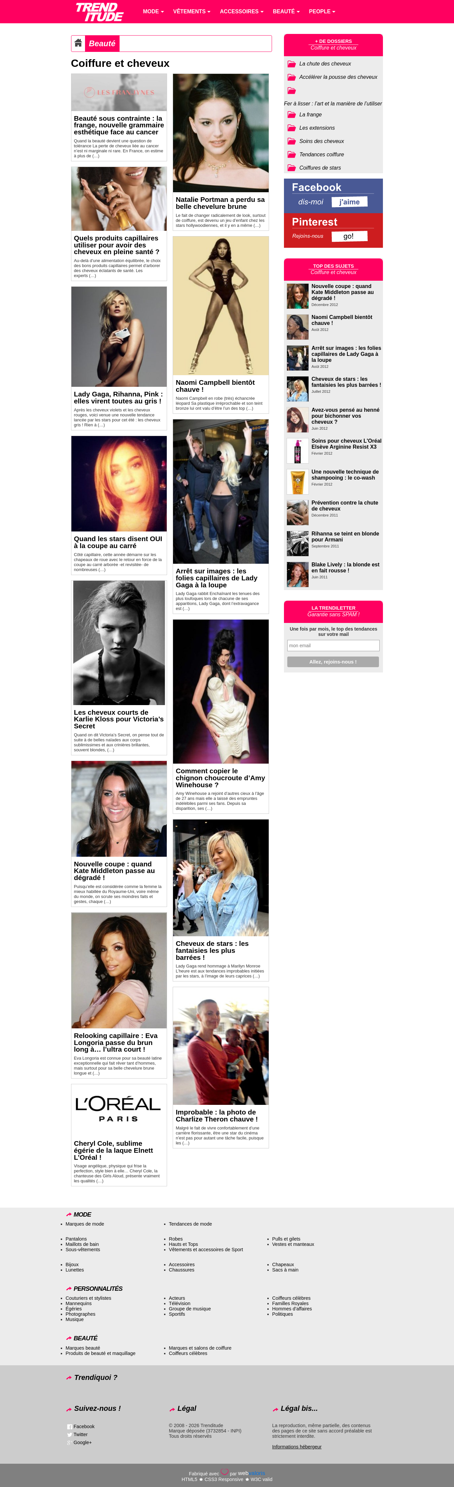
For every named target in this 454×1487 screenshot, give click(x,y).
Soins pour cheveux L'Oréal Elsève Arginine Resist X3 (347, 444)
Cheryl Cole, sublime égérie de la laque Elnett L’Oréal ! (113, 1150)
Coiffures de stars (320, 168)
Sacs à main (285, 1269)
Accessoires (182, 1264)
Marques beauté (83, 1348)
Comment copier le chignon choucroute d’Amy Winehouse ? (220, 778)
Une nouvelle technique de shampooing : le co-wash (345, 475)
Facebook (84, 1426)
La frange (310, 114)
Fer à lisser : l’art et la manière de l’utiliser (333, 103)
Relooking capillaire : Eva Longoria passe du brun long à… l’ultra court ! (116, 1042)
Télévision (180, 1303)
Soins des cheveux (321, 141)
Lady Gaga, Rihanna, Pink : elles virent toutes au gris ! (118, 397)
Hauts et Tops (183, 1244)
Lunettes (75, 1269)
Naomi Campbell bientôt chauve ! (215, 385)
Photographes (81, 1314)
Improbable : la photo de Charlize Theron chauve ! (217, 1115)
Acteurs (177, 1298)
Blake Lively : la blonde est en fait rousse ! (346, 567)
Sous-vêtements (83, 1249)
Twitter (81, 1434)
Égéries (74, 1308)
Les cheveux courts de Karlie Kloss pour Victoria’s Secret (119, 719)
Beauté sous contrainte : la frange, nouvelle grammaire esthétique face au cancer (119, 125)
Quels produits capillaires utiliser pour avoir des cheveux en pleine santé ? (117, 245)
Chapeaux (283, 1264)
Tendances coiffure (321, 154)
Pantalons (76, 1239)
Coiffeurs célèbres (291, 1298)
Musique (75, 1319)
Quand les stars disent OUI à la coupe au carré (118, 542)
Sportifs (177, 1314)
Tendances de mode (190, 1224)
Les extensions (317, 128)
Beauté (102, 43)
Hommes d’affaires (292, 1308)
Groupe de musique (190, 1308)
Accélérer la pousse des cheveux (338, 77)
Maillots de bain (82, 1244)
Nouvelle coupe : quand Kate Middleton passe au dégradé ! (114, 871)
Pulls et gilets (286, 1239)
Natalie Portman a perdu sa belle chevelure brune (220, 203)
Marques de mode (85, 1224)
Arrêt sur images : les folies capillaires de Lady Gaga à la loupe (216, 578)
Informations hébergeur (297, 1446)
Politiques (282, 1314)
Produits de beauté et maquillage (101, 1353)
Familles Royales (290, 1303)
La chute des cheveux (325, 64)
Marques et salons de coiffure (200, 1348)
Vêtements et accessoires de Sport (206, 1249)
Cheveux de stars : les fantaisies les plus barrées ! (212, 950)
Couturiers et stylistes (89, 1298)
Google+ (83, 1442)
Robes (176, 1239)
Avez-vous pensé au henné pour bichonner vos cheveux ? (346, 416)
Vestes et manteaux (293, 1244)
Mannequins (79, 1303)
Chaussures (182, 1269)
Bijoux (72, 1264)
